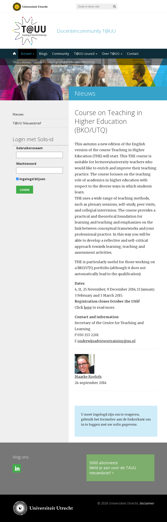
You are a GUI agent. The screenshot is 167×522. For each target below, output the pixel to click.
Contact (132, 53)
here (88, 307)
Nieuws (26, 62)
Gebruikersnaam (29, 148)
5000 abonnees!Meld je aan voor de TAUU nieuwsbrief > (112, 467)
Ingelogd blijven (30, 179)
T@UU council (85, 53)
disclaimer (147, 503)
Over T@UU (112, 53)
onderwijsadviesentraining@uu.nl (106, 341)
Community (60, 53)
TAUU (16, 62)
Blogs (43, 53)
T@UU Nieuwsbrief (27, 123)
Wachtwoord (26, 163)
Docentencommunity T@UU (86, 31)
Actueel (27, 53)
